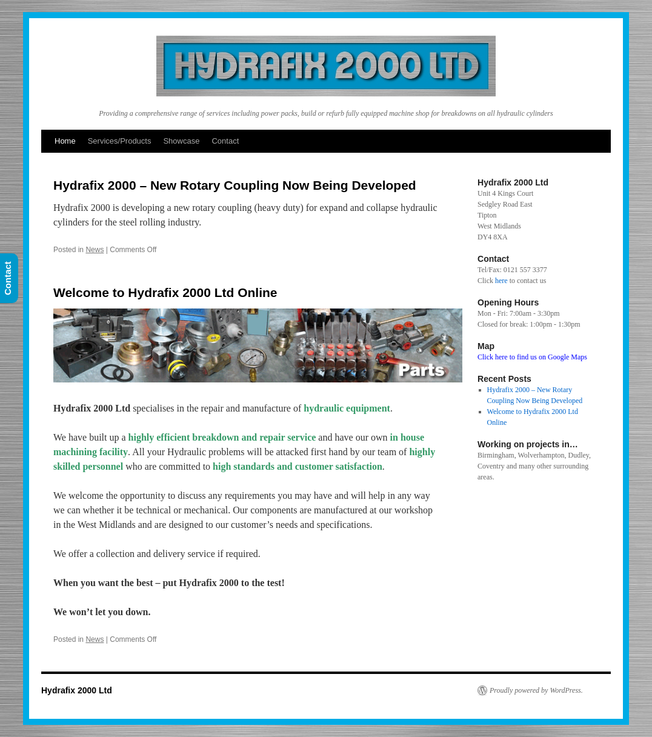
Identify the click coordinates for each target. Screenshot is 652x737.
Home (65, 140)
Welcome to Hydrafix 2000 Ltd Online (165, 292)
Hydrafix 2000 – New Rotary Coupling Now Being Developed (234, 185)
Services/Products (119, 140)
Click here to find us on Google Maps (532, 357)
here (501, 280)
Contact (225, 140)
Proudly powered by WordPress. (536, 690)
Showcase (181, 140)
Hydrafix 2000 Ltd (76, 690)
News (94, 249)
